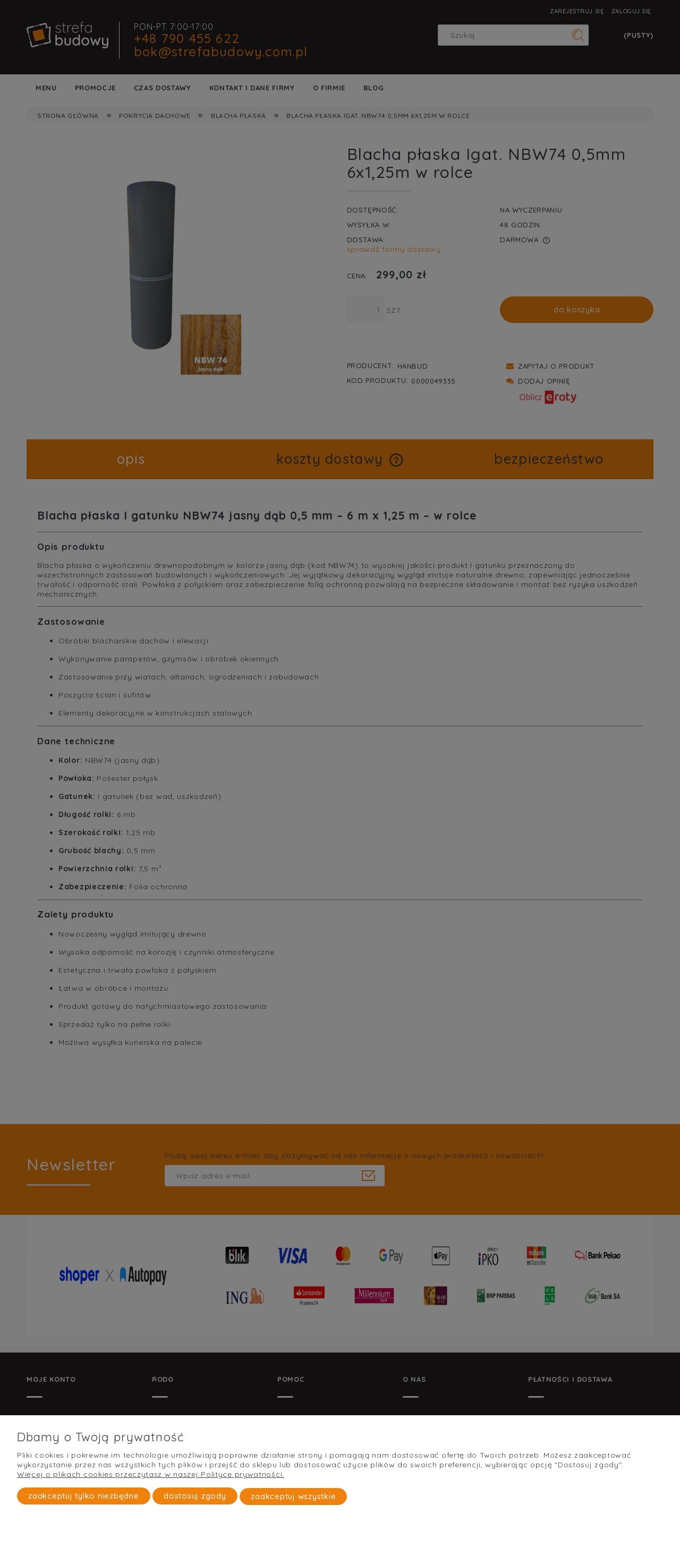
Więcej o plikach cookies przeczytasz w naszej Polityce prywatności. (150, 1475)
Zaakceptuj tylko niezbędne (83, 1496)
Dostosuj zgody (195, 1496)
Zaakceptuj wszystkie (293, 1496)
